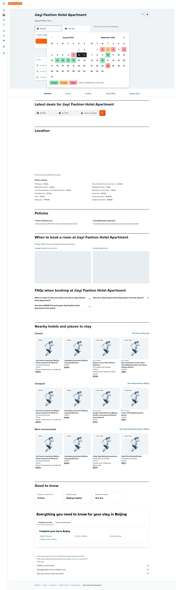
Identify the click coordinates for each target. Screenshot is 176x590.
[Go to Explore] (4, 31)
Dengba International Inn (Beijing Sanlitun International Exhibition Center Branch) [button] (105, 415)
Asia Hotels (53, 585)
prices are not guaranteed (79, 559)
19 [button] (63, 66)
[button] (3, 3)
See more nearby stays (140, 333)
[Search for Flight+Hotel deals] (4, 24)
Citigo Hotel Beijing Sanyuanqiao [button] (105, 456)
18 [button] (57, 66)
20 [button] (68, 66)
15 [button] (79, 60)
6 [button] (68, 55)
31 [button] (52, 76)
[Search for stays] (4, 15)
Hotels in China (64, 585)
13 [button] (68, 60)
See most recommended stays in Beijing (134, 429)
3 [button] (52, 55)
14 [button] (73, 60)
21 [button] (73, 66)
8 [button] (78, 55)
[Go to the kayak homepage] (15, 3)
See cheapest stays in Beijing (138, 383)
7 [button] (73, 55)
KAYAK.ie (37, 585)
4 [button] (57, 55)
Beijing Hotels (75, 585)
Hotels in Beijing (115, 536)
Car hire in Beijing (81, 536)
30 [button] (84, 71)
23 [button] (84, 66)
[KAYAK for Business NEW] (4, 40)
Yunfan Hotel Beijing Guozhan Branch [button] (132, 414)
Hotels (45, 585)
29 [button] (79, 71)
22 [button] (79, 66)
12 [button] (63, 60)
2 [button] (84, 49)
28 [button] (74, 71)
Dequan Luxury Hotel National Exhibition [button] (104, 364)
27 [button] (68, 71)
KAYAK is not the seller (93, 565)
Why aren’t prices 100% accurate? (93, 573)
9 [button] (84, 55)
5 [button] (62, 55)
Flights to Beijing (45, 536)
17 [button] (52, 66)
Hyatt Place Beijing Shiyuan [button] (131, 456)
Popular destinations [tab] (63, 522)
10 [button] (52, 60)
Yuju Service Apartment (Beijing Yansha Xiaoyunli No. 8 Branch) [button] (47, 361)
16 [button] (84, 60)
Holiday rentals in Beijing (48, 539)
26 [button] (63, 71)
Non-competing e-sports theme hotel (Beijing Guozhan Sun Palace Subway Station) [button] (134, 365)
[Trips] (4, 47)
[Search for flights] (4, 10)
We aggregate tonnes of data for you (93, 569)
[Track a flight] (4, 35)
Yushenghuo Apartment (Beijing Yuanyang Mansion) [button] (75, 361)
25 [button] (57, 71)
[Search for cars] (4, 20)
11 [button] (57, 60)
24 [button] (52, 71)
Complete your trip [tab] (45, 522)
